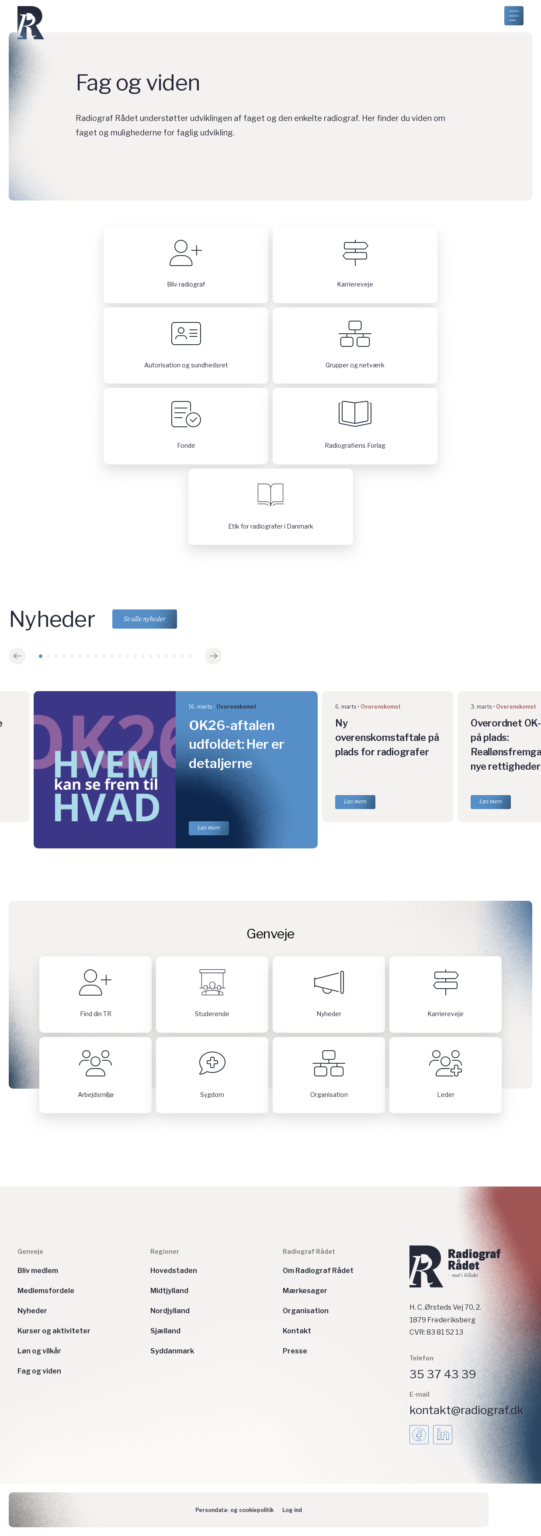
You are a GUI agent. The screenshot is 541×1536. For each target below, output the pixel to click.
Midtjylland (169, 1291)
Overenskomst (236, 706)
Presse (295, 1351)
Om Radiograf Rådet (318, 1270)
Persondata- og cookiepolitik (234, 1510)
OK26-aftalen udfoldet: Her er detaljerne (236, 744)
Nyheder (32, 1311)
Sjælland (165, 1331)
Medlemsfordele (45, 1291)
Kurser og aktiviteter (53, 1331)
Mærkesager (305, 1291)
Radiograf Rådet (309, 1251)
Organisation (306, 1311)
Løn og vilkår (39, 1351)
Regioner (164, 1251)
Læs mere (209, 827)
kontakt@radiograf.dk (466, 1410)
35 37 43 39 (442, 1374)
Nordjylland (170, 1311)
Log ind (292, 1510)
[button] (17, 655)
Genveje (30, 1251)
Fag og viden (39, 1371)
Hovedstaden (173, 1270)
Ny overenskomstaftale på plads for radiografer (387, 737)
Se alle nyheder (145, 619)
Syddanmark (172, 1351)
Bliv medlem (37, 1270)
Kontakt (297, 1331)
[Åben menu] (514, 15)
